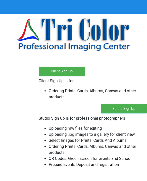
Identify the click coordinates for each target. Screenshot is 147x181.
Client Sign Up (62, 71)
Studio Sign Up (123, 109)
